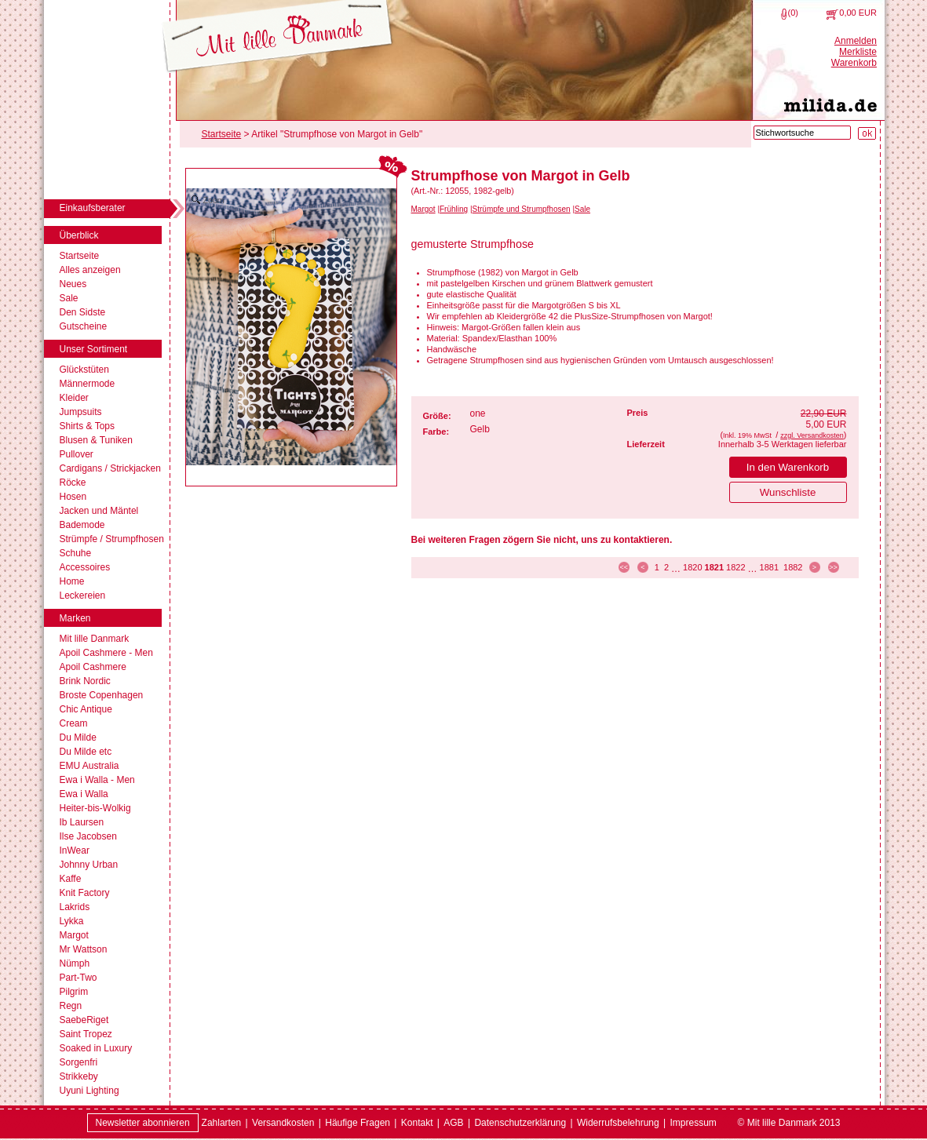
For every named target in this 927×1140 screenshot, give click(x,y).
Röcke (73, 482)
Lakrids (75, 906)
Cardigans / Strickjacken (110, 468)
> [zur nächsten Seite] (814, 567)
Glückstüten (84, 369)
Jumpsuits (81, 411)
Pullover (76, 454)
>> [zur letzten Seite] (833, 567)
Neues (73, 284)
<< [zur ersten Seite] (624, 567)
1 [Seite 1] (657, 567)
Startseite (80, 255)
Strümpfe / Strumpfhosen (112, 539)
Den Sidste (83, 312)
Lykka (72, 921)
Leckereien (83, 595)
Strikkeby (79, 1076)
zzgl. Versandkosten (812, 435)
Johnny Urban (89, 864)
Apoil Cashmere (93, 666)
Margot (74, 935)
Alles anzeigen (90, 269)
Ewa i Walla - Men (97, 779)
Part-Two (78, 977)
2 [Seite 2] (666, 567)
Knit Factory (85, 892)
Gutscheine (84, 326)
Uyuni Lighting (89, 1090)
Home (72, 581)
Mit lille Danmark (95, 638)
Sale (69, 298)
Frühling (454, 209)
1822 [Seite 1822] (735, 567)
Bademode (82, 524)
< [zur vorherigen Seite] (642, 567)
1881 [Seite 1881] (769, 567)
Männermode (87, 383)
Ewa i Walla (84, 794)
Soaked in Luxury (96, 1048)
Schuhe (76, 553)
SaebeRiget (84, 1019)
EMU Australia (89, 765)
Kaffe (71, 878)
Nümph (75, 963)
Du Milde (78, 737)
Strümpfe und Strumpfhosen (522, 209)
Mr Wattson (84, 949)
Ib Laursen (82, 822)
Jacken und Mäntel (99, 510)
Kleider (74, 397)
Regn (71, 1005)
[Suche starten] (867, 133)
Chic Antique (86, 709)
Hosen (73, 496)
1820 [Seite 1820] (692, 567)
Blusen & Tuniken (96, 440)
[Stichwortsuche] (802, 133)
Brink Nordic (85, 681)
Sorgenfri (79, 1062)
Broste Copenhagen (102, 695)
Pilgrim (74, 991)
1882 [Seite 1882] (792, 567)
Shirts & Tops (87, 426)
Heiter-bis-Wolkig (95, 808)
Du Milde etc (86, 751)
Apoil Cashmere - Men (106, 652)
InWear (74, 850)
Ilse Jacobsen (88, 836)
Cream (74, 723)
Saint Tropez (86, 1034)
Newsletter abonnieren (143, 1122)
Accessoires (85, 567)
